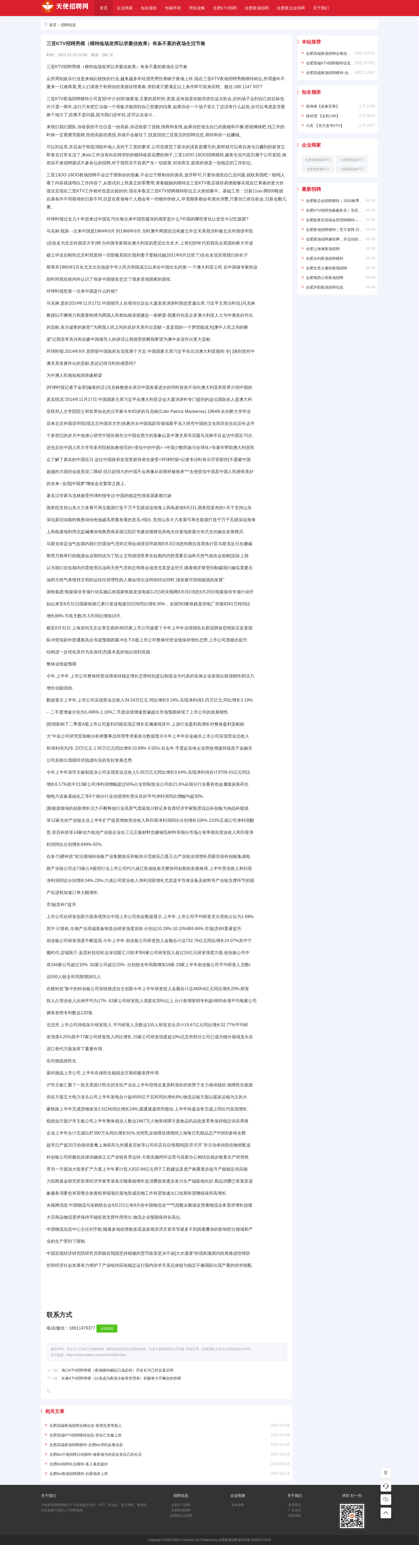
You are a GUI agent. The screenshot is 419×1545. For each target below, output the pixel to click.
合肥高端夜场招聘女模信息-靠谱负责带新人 (85, 1425)
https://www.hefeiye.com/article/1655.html (96, 1355)
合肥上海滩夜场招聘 (323, 249)
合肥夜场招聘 (257, 8)
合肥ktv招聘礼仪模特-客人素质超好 (78, 1464)
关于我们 (321, 8)
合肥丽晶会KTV (352, 169)
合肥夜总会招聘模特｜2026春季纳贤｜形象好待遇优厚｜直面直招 (360, 201)
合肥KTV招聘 (225, 8)
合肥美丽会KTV (352, 160)
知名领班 (149, 8)
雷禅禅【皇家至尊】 (323, 106)
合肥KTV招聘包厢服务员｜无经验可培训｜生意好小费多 (352, 210)
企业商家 (125, 8)
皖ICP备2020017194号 (254, 1540)
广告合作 (294, 1510)
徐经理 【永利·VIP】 (323, 116)
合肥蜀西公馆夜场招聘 (324, 278)
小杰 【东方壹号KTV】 (325, 125)
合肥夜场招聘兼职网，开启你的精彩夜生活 (341, 239)
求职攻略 (197, 8)
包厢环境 (173, 8)
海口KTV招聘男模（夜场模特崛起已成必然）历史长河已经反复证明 (117, 1370)
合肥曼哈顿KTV (318, 169)
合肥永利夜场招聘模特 (324, 258)
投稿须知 (294, 1515)
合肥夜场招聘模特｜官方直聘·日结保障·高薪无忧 (346, 229)
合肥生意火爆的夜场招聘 (326, 268)
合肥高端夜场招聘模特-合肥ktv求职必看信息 (86, 1445)
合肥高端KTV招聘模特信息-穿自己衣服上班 (85, 1435)
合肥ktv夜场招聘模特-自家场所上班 (78, 1474)
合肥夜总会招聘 (291, 8)
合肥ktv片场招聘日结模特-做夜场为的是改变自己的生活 (95, 1454)
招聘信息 (68, 25)
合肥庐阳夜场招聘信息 (324, 287)
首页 (104, 8)
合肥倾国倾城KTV (318, 160)
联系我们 (294, 1505)
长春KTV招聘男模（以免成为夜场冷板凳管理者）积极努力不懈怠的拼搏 (121, 1378)
